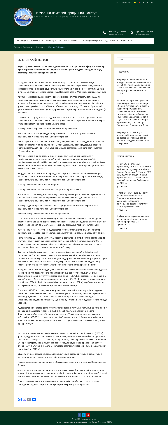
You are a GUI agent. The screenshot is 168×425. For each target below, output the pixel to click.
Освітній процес (52, 41)
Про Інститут (21, 41)
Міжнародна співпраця (91, 41)
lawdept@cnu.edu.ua (116, 34)
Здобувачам (110, 41)
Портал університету (123, 2)
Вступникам (125, 41)
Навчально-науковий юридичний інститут (65, 13)
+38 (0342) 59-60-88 (117, 32)
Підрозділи (35, 41)
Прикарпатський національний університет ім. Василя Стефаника (81, 422)
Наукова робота (70, 41)
